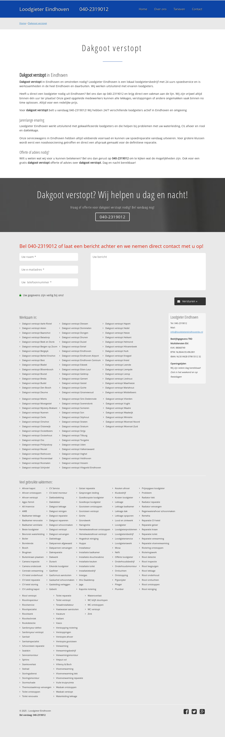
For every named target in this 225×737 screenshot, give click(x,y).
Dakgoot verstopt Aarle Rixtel (37, 323)
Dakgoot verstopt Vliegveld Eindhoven (81, 467)
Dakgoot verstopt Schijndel (36, 467)
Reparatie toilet (149, 534)
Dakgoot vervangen (59, 534)
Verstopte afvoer (64, 636)
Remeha (146, 515)
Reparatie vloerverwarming (155, 543)
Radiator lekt (148, 497)
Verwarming (62, 645)
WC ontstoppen (96, 604)
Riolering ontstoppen (152, 547)
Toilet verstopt (63, 600)
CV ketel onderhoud (32, 575)
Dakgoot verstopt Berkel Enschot (38, 355)
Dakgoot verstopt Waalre (118, 407)
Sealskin (26, 650)
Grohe (82, 515)
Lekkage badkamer (124, 506)
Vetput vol (61, 659)
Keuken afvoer (122, 488)
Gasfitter (53, 570)
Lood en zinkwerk (124, 520)
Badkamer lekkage (31, 515)
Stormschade (28, 682)
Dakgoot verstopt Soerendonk (77, 403)
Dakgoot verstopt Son (73, 412)
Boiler (25, 538)
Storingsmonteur (30, 677)
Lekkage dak (121, 511)
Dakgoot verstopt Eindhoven (76, 351)
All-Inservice (28, 506)
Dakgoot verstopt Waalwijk (119, 412)
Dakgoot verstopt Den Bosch (36, 387)
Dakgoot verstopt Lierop (117, 373)
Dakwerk (53, 556)
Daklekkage (55, 538)
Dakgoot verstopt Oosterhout (37, 435)
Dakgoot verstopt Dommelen (76, 328)
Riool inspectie (149, 561)
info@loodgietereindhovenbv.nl (186, 331)
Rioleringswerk (149, 552)
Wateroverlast (95, 595)
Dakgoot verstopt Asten (34, 328)
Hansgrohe (84, 524)
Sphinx (25, 659)
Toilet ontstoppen (31, 691)
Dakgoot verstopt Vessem (75, 463)
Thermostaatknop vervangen (36, 687)
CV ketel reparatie (31, 579)
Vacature (60, 613)
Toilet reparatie (63, 595)
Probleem (147, 492)
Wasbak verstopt (64, 691)
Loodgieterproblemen (126, 529)
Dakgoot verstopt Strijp (74, 430)
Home (22, 23)
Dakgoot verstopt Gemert (75, 378)
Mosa (117, 547)
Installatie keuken (88, 561)
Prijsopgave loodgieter (153, 488)
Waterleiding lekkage (66, 696)
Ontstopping (121, 575)
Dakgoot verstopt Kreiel (117, 360)
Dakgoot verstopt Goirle (74, 387)
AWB (24, 511)
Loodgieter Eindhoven (44, 9)
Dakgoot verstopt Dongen (75, 332)
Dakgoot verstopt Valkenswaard (78, 449)
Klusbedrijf (120, 492)
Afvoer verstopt (30, 497)
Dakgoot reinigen (58, 511)
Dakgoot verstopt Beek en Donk (38, 341)
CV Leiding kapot (30, 589)
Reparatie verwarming (153, 538)
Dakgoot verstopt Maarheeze (120, 383)
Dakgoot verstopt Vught (118, 403)
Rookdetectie (29, 622)
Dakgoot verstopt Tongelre (75, 440)
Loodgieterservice (124, 538)
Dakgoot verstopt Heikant (118, 337)
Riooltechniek (29, 618)
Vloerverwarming (64, 668)
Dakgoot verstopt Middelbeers (120, 392)
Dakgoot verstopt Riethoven (36, 453)
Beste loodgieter (30, 529)
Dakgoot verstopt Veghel (74, 453)
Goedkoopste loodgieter (91, 497)
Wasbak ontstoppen (66, 687)
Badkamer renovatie (32, 520)
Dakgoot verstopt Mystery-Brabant (39, 407)
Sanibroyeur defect (31, 627)
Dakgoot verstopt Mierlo (34, 398)
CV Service (54, 488)
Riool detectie (149, 556)
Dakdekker (54, 501)
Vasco (59, 622)
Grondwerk (84, 520)
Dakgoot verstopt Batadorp (36, 337)
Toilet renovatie (30, 696)
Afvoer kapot (28, 488)
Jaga (81, 584)
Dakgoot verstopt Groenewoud (78, 392)
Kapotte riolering (87, 589)
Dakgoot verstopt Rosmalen (36, 463)
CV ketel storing (30, 584)
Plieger (118, 584)
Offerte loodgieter (124, 556)
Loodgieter (120, 524)
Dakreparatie (55, 552)
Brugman (26, 552)
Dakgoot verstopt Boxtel (34, 373)
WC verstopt (94, 609)
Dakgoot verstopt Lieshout (118, 378)
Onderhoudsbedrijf (125, 561)
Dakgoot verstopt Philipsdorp (37, 444)
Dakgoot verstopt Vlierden (119, 398)
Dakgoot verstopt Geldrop (75, 373)
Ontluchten (121, 570)
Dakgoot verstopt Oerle (34, 417)
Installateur (84, 547)
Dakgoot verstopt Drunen (75, 337)
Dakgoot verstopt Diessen (75, 323)
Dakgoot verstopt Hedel (117, 328)
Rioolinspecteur (30, 600)
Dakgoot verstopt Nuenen (35, 412)
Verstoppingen (63, 632)
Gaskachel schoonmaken (61, 579)
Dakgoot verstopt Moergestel (37, 403)
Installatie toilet (87, 566)
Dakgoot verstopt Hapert (117, 323)
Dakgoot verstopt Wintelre (119, 417)
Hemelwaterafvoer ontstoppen (94, 529)
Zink (90, 613)
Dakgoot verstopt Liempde (118, 369)
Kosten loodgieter (124, 497)
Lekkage (119, 501)
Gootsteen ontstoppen (90, 506)
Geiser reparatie (87, 488)
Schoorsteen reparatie (33, 645)
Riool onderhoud (150, 575)
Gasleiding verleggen (59, 584)
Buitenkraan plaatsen (33, 556)
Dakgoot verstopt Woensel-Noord (123, 421)
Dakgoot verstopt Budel (34, 383)
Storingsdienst (29, 673)
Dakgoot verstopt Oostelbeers (37, 430)
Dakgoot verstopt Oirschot (35, 421)
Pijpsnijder (120, 579)
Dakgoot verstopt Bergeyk (35, 351)
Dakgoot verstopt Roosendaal (37, 458)
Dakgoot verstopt (37, 23)
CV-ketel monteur (58, 492)
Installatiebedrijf (87, 570)
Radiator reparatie (151, 501)
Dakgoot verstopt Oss (33, 440)
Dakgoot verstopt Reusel (34, 449)
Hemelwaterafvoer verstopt (93, 534)
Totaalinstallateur (65, 604)
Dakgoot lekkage (57, 506)
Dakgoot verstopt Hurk (116, 351)
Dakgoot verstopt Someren (75, 407)
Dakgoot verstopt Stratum (75, 426)
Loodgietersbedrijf (124, 534)
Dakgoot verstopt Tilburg (74, 435)
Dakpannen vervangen (60, 547)
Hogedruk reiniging (88, 538)
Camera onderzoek (31, 566)
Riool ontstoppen (151, 584)
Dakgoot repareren (58, 520)
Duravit (53, 561)
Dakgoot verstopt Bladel (34, 364)
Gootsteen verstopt (89, 511)
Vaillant (60, 618)
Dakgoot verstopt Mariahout (119, 387)
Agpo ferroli (28, 501)
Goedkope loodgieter (90, 501)
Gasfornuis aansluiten (60, 575)
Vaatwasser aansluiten (67, 609)
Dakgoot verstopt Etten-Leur (76, 369)
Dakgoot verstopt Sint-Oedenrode (79, 398)
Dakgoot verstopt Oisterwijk (36, 426)
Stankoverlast (29, 664)
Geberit (53, 589)
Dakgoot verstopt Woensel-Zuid (122, 426)
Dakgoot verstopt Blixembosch (37, 369)
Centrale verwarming (32, 570)
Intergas (83, 575)
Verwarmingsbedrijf (66, 650)
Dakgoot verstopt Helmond (119, 341)
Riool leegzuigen (150, 566)
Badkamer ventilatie (32, 524)
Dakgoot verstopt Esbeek (74, 364)
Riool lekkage (148, 570)
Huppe (82, 543)
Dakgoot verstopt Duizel (74, 341)
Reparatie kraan (150, 529)
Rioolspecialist (29, 609)
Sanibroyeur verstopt (33, 632)
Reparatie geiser (150, 524)
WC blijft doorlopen (98, 600)
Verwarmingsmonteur (67, 655)
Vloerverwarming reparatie (69, 677)
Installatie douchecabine (91, 556)
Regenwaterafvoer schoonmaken (158, 511)
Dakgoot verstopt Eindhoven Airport (80, 355)
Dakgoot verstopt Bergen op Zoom (39, 346)
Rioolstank (27, 613)
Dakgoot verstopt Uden (74, 444)
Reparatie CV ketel (151, 520)
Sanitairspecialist (30, 641)
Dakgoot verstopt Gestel (74, 383)
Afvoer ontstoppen (31, 492)
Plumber (119, 589)
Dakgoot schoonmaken (61, 524)
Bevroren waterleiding (33, 534)
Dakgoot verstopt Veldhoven (76, 458)
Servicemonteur (30, 655)
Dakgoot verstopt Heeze (117, 332)
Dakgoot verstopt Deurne (35, 392)
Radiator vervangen (152, 506)
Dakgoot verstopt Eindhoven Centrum (81, 360)
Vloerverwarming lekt (67, 673)
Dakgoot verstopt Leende (118, 364)
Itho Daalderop (86, 579)
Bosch (25, 547)
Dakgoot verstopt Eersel (74, 346)
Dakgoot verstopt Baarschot (36, 332)
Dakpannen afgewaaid (60, 543)
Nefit (117, 552)
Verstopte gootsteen (66, 641)
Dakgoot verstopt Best (33, 360)
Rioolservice (28, 604)
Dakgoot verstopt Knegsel (118, 355)
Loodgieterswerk (123, 543)
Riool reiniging (149, 589)
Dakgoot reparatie (58, 515)
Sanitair (26, 636)
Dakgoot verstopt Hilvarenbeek (121, 346)
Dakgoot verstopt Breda (34, 378)
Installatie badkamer (89, 552)
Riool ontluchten (150, 579)
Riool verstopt (29, 595)
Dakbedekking (56, 497)
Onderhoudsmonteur (126, 566)
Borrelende (27, 543)
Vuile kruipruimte (65, 682)
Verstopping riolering (66, 627)
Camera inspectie (30, 561)
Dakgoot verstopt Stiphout (75, 417)
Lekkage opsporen (124, 515)
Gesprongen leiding (89, 492)
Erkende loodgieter (58, 566)
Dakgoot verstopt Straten (74, 421)
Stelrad (25, 668)
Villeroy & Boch (64, 664)
